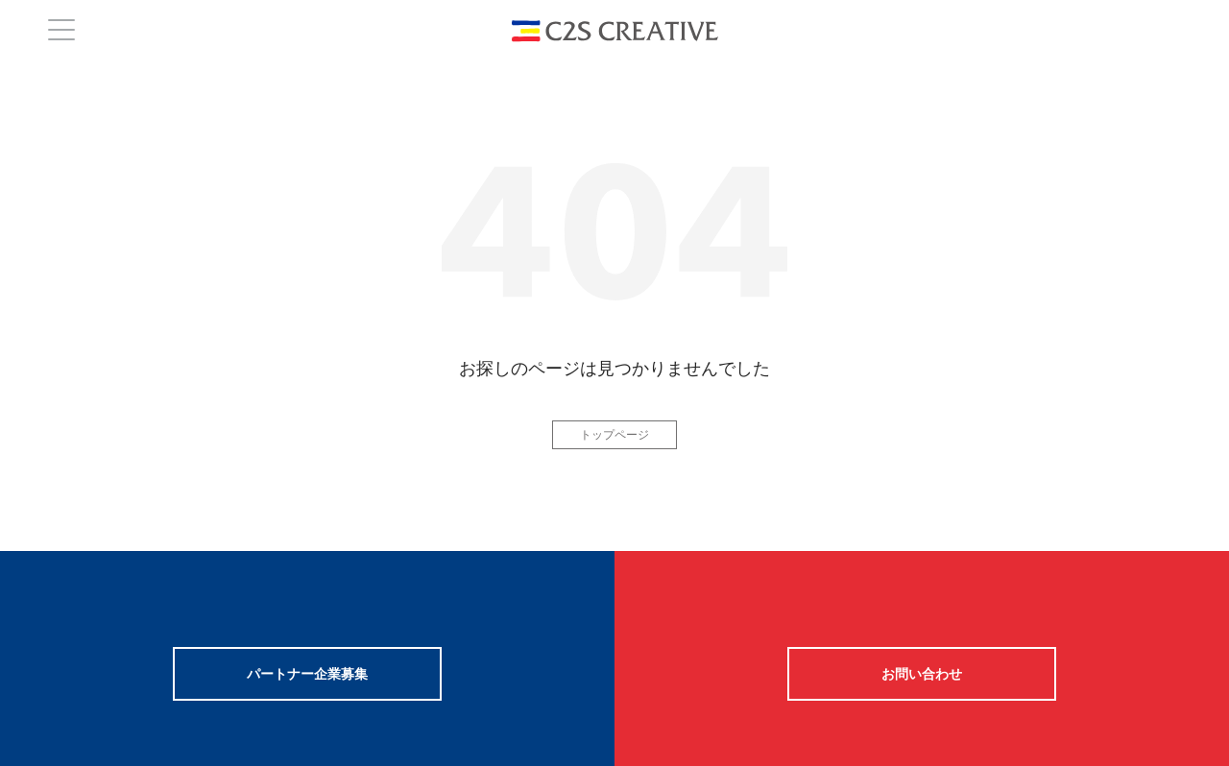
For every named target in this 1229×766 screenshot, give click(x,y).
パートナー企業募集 (307, 674)
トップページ (614, 435)
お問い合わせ (921, 674)
